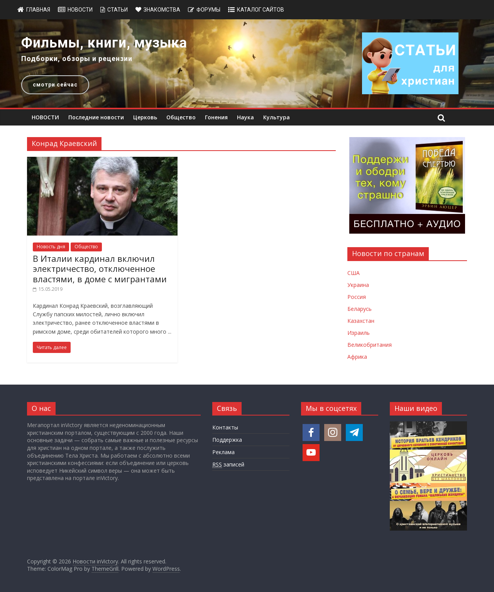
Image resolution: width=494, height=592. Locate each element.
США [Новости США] (353, 272)
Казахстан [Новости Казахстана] (360, 320)
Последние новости (96, 117)
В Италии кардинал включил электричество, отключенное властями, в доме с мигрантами (100, 269)
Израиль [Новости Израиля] (358, 332)
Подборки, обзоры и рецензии (76, 58)
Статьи (117, 10)
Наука (245, 117)
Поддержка (227, 439)
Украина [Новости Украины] (358, 284)
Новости (80, 10)
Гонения (216, 117)
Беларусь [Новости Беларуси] (359, 308)
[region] (247, 63)
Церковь (145, 117)
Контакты (225, 427)
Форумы (208, 10)
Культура (276, 117)
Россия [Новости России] (356, 296)
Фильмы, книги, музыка (104, 43)
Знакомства (162, 10)
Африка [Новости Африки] (357, 356)
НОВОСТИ (45, 117)
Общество (181, 117)
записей (228, 464)
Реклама (223, 452)
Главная (38, 10)
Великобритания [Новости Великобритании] (369, 344)
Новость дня (51, 246)
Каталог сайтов (260, 10)
